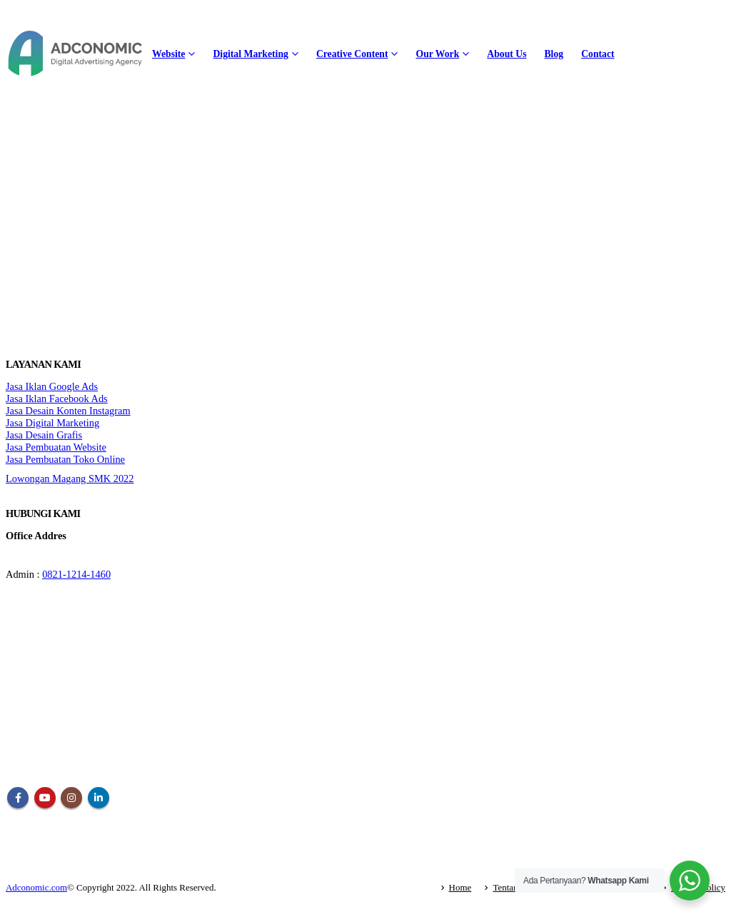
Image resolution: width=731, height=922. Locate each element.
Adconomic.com (36, 887)
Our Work (437, 54)
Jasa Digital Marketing (52, 423)
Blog (553, 54)
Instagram (71, 797)
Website (168, 54)
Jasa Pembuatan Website (56, 447)
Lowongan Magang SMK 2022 (69, 478)
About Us (506, 54)
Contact (597, 54)
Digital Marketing (250, 54)
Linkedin (98, 797)
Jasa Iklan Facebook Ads (57, 398)
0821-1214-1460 (76, 574)
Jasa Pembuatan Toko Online (65, 459)
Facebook (18, 797)
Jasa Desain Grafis (44, 435)
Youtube (45, 797)
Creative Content (352, 54)
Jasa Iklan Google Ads (52, 386)
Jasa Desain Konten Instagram (68, 410)
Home (460, 887)
